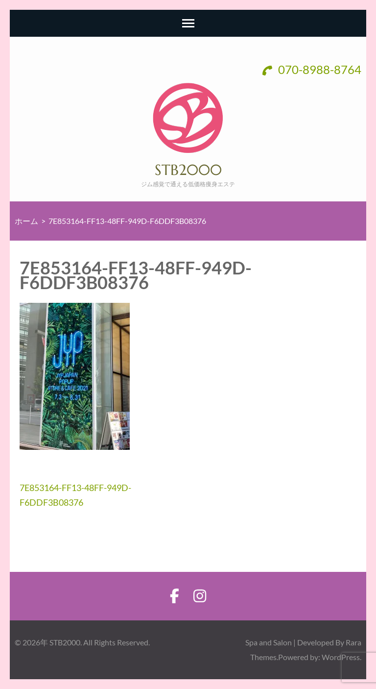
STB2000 (188, 170)
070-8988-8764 (311, 69)
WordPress (341, 657)
